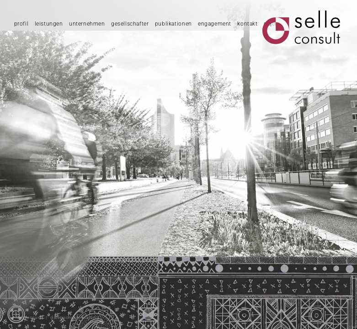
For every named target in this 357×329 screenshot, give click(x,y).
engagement (214, 24)
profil (21, 24)
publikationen (173, 24)
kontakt (247, 24)
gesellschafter (130, 24)
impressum (30, 317)
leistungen (49, 24)
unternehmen (87, 24)
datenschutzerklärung (74, 317)
